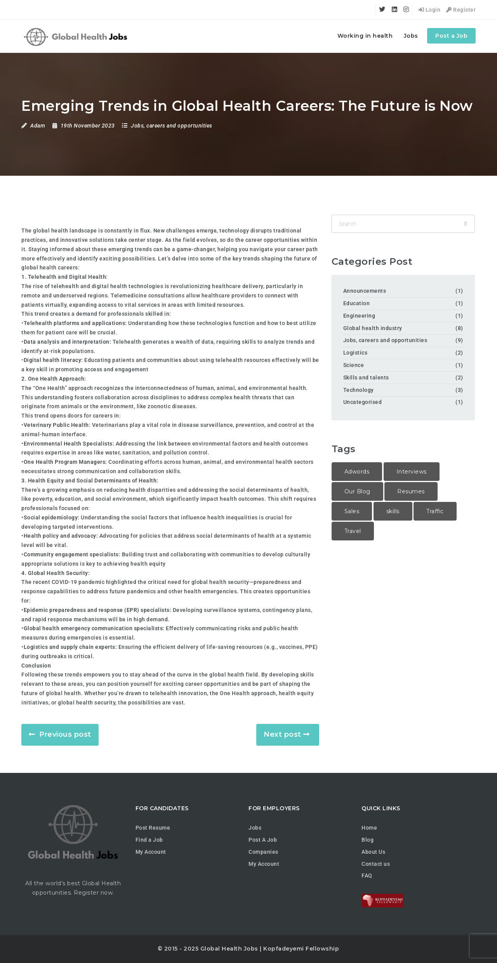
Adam (37, 125)
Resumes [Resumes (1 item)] (411, 491)
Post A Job (262, 840)
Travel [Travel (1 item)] (352, 531)
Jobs (411, 35)
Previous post (65, 734)
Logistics (355, 353)
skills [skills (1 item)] (393, 511)
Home (369, 828)
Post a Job (451, 35)
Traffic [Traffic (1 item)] (435, 511)
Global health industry (372, 328)
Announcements (364, 291)
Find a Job (149, 840)
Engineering (359, 316)
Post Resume (153, 828)
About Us (373, 852)
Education (356, 303)
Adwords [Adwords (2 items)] (357, 471)
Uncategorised (362, 402)
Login (430, 10)
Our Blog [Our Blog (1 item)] (357, 491)
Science (353, 365)
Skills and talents (366, 377)
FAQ (366, 875)
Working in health (365, 35)
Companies (263, 852)
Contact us (375, 864)
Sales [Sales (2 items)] (352, 511)
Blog (367, 840)
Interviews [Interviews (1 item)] (411, 471)
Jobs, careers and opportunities (171, 125)
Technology (358, 390)
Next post (282, 734)
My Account (151, 852)
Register (461, 10)
